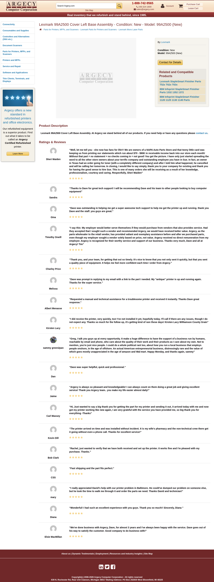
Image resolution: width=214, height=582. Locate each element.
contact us (201, 133)
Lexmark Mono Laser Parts (131, 29)
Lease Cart (193, 8)
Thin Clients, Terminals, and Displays (16, 79)
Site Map (89, 10)
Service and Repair (12, 66)
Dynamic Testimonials (83, 554)
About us (65, 554)
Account (170, 6)
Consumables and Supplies (16, 30)
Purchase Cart (193, 4)
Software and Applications (15, 72)
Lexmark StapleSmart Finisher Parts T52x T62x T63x (180, 83)
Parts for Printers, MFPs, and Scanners (16, 52)
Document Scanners (12, 45)
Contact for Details (170, 62)
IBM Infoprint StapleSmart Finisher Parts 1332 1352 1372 (179, 91)
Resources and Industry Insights (126, 554)
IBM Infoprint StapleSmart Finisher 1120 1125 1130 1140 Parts (179, 98)
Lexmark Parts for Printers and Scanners (98, 29)
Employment (102, 554)
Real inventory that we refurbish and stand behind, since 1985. (107, 15)
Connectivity (9, 24)
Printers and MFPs (11, 60)
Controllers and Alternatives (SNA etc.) (16, 37)
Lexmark (165, 42)
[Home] (40, 29)
